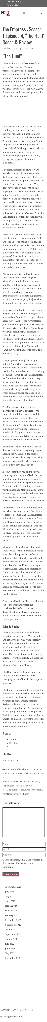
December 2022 (13, 920)
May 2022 (9, 953)
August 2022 (11, 939)
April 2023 (10, 901)
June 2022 (10, 948)
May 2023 (9, 896)
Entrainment (11, 769)
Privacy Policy (14, 1)
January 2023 (11, 915)
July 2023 (9, 891)
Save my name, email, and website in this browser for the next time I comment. (23, 863)
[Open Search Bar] (42, 13)
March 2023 (11, 905)
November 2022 (13, 925)
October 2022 (11, 929)
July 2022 (9, 943)
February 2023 (12, 910)
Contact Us (12, 5)
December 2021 (13, 958)
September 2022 (13, 934)
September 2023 (13, 886)
